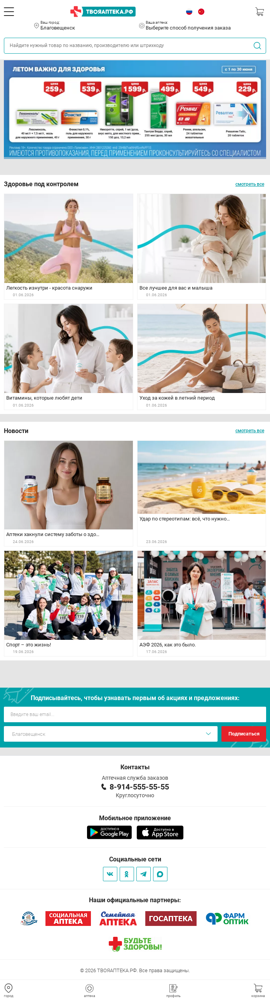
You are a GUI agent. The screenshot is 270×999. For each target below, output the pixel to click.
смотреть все (249, 184)
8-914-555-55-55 (139, 786)
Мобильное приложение (135, 818)
